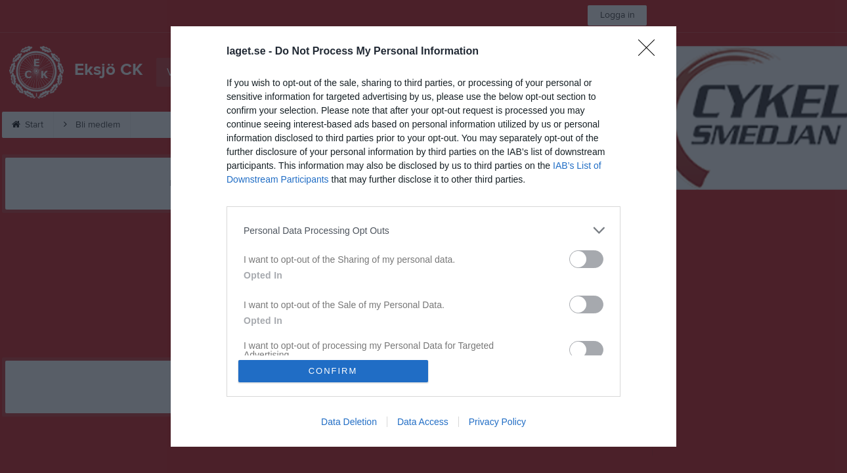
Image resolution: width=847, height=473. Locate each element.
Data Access (422, 422)
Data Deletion (349, 422)
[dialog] (423, 236)
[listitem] (423, 230)
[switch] (586, 259)
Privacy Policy (497, 422)
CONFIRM (333, 371)
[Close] (650, 51)
